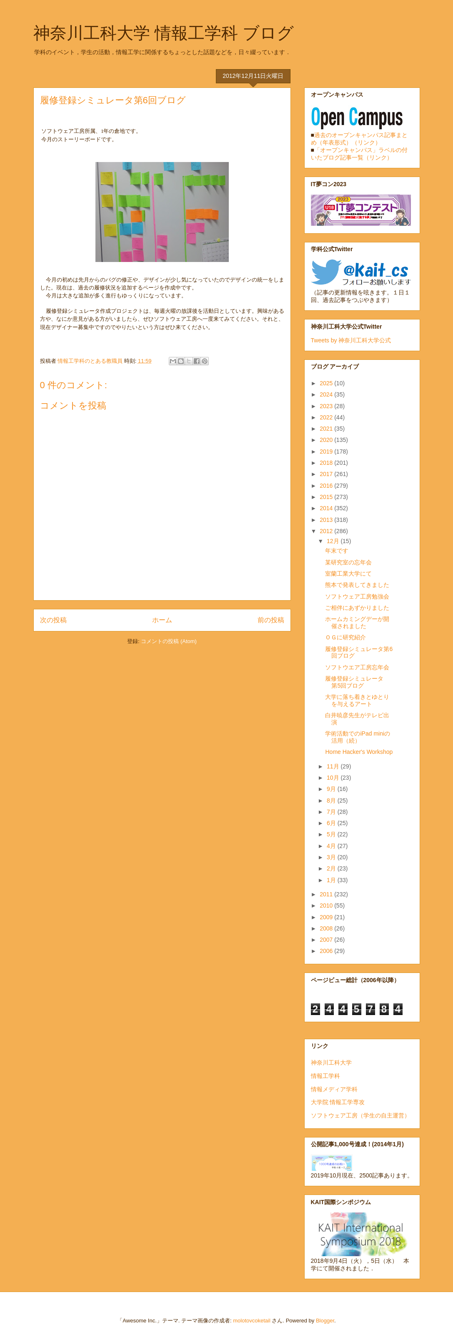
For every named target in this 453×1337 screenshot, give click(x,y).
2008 (327, 928)
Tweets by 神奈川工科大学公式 (351, 340)
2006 (327, 951)
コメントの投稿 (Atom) (169, 641)
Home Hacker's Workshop (359, 751)
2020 (327, 440)
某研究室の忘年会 (348, 562)
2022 (327, 417)
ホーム (162, 620)
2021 (327, 428)
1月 (332, 880)
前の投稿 (271, 620)
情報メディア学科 (334, 1089)
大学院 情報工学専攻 (338, 1102)
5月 (332, 834)
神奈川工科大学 (331, 1062)
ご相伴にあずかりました (357, 607)
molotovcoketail (251, 1320)
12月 (333, 541)
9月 (332, 789)
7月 (332, 811)
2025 (327, 383)
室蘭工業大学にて (348, 573)
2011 (327, 894)
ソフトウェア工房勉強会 (357, 596)
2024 (327, 394)
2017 (327, 474)
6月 (332, 823)
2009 (327, 917)
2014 (327, 508)
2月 (332, 868)
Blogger (325, 1320)
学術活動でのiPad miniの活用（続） (357, 737)
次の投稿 (53, 620)
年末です (336, 550)
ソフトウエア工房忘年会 (357, 667)
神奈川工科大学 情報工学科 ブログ (163, 33)
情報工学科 (325, 1076)
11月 (333, 766)
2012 (327, 531)
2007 (327, 939)
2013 (327, 519)
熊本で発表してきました (357, 584)
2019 (327, 451)
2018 (327, 462)
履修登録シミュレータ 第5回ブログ (357, 682)
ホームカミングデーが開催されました (357, 622)
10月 (333, 777)
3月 (332, 857)
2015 (327, 497)
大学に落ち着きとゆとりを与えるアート (357, 700)
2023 (327, 406)
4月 (332, 846)
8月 (332, 800)
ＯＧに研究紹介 (345, 637)
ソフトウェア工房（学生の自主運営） (360, 1115)
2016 (327, 485)
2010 (327, 905)
